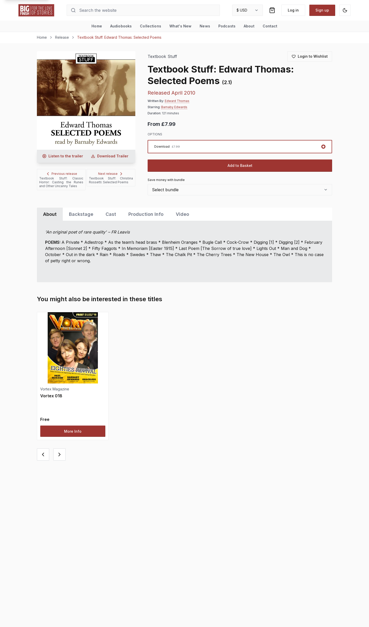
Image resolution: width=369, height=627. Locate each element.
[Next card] (59, 454)
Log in (293, 10)
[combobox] (247, 10)
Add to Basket (240, 165)
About (249, 26)
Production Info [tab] (145, 214)
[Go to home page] (36, 10)
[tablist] (184, 214)
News (205, 26)
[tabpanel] (184, 251)
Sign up (322, 10)
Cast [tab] (111, 214)
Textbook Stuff (162, 56)
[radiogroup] (240, 146)
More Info (72, 431)
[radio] (240, 146)
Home (96, 26)
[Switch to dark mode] (345, 10)
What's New (180, 26)
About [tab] (50, 214)
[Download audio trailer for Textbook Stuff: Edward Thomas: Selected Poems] (109, 156)
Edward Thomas (177, 101)
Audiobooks (121, 26)
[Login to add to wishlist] (309, 56)
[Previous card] (43, 454)
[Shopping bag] (272, 10)
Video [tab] (182, 214)
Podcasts (226, 26)
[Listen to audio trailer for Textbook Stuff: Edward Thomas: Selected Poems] (62, 156)
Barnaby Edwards (174, 107)
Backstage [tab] (81, 214)
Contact (270, 26)
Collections (150, 26)
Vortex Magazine (54, 389)
